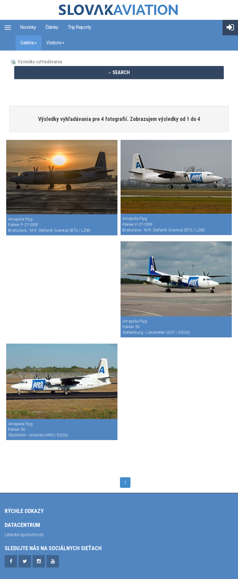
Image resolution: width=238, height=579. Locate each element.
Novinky (28, 27)
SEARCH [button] (119, 72)
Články (51, 27)
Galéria (28, 42)
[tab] (119, 72)
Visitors (55, 42)
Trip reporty (79, 27)
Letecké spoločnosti (24, 534)
